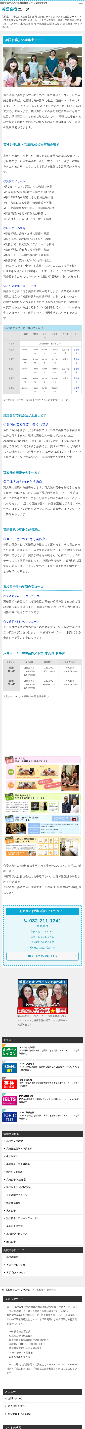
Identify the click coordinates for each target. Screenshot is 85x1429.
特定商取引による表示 (19, 1414)
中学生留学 (12, 1156)
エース (16, 9)
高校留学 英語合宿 (16, 1179)
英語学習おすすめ (15, 1264)
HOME (18, 1289)
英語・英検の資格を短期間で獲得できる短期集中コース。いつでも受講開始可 (49, 1083)
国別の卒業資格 (14, 1172)
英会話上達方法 (14, 1226)
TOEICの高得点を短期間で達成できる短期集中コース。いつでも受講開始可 (49, 1115)
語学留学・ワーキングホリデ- (22, 1218)
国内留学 (11, 1241)
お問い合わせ (15, 1398)
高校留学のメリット (16, 1257)
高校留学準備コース (16, 1233)
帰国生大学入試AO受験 (18, 1187)
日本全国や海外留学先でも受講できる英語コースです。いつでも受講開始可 (49, 1050)
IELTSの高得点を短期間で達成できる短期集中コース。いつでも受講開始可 (49, 1099)
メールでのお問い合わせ (52, 956)
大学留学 (11, 1210)
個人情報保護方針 (17, 1406)
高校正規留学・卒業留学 (19, 1148)
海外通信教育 (13, 1203)
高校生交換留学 (14, 1141)
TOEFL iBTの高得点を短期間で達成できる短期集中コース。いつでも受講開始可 (49, 1067)
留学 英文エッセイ (16, 1272)
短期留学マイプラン (16, 1195)
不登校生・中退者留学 (18, 1164)
